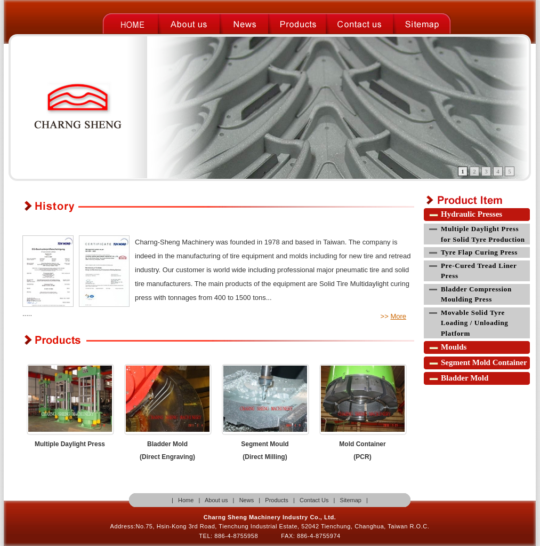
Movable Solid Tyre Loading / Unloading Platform (475, 322)
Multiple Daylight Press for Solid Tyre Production (483, 234)
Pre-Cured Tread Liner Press (479, 271)
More (398, 316)
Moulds (453, 347)
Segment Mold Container (484, 362)
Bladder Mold (464, 378)
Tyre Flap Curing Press (479, 252)
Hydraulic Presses (471, 214)
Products (276, 500)
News (246, 500)
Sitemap (350, 500)
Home (185, 500)
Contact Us (314, 500)
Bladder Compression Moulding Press (476, 294)
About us (216, 500)
